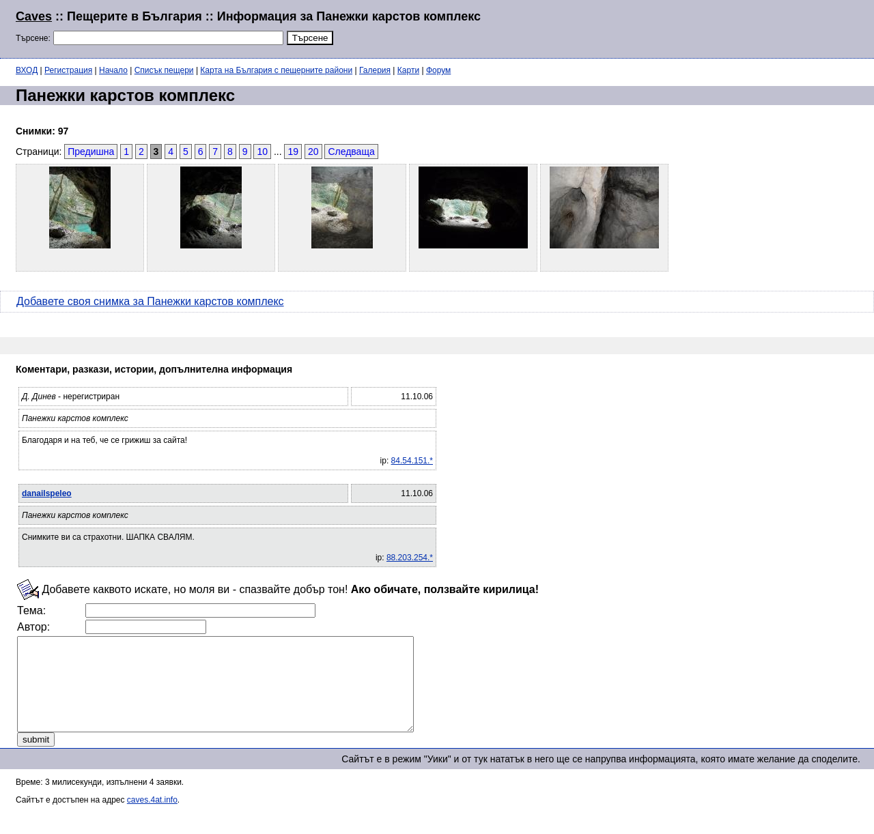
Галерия (375, 70)
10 (262, 151)
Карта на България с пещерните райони (276, 70)
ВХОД (27, 70)
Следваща (351, 151)
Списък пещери (164, 70)
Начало (113, 70)
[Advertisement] (692, 27)
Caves (34, 16)
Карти (408, 70)
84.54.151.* (412, 460)
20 (313, 151)
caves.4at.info (152, 818)
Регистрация (68, 70)
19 (292, 151)
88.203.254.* (409, 557)
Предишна (91, 151)
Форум (438, 70)
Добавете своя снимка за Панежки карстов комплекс (150, 301)
